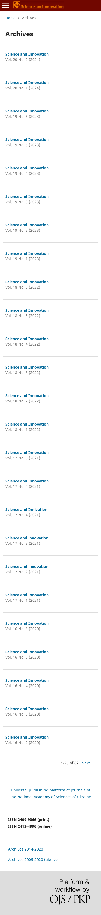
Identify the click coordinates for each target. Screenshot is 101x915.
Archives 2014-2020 (25, 849)
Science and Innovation (27, 54)
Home (10, 17)
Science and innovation (26, 537)
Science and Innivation (26, 509)
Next (86, 762)
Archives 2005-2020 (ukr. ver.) (35, 859)
